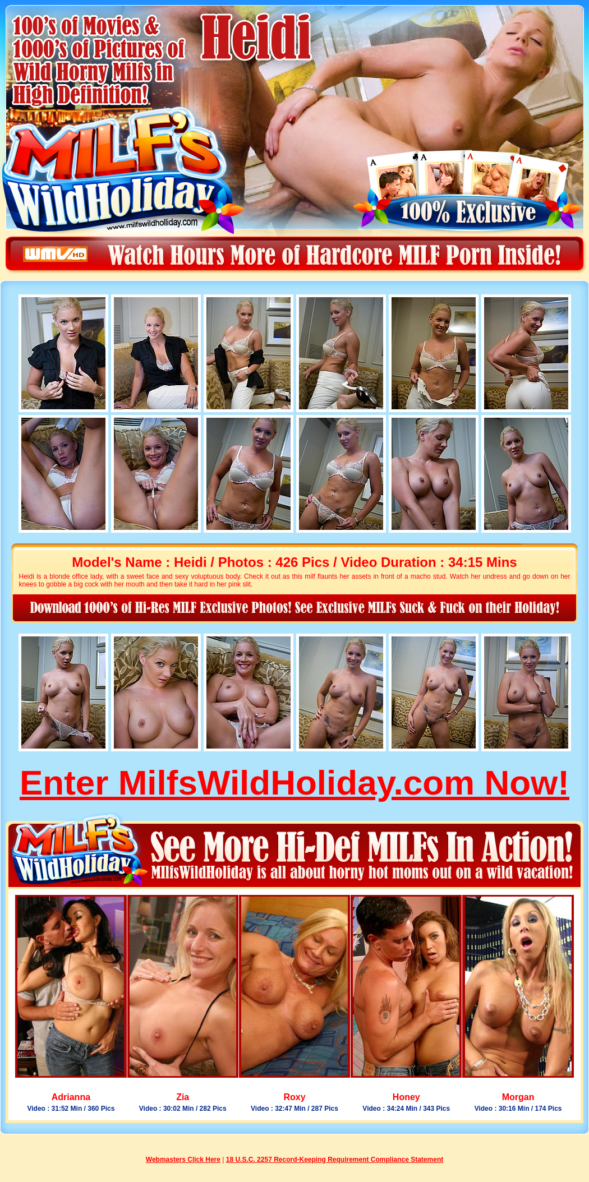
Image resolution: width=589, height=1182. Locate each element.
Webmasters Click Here (183, 1159)
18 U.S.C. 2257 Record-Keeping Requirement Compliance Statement (334, 1159)
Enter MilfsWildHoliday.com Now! (294, 782)
